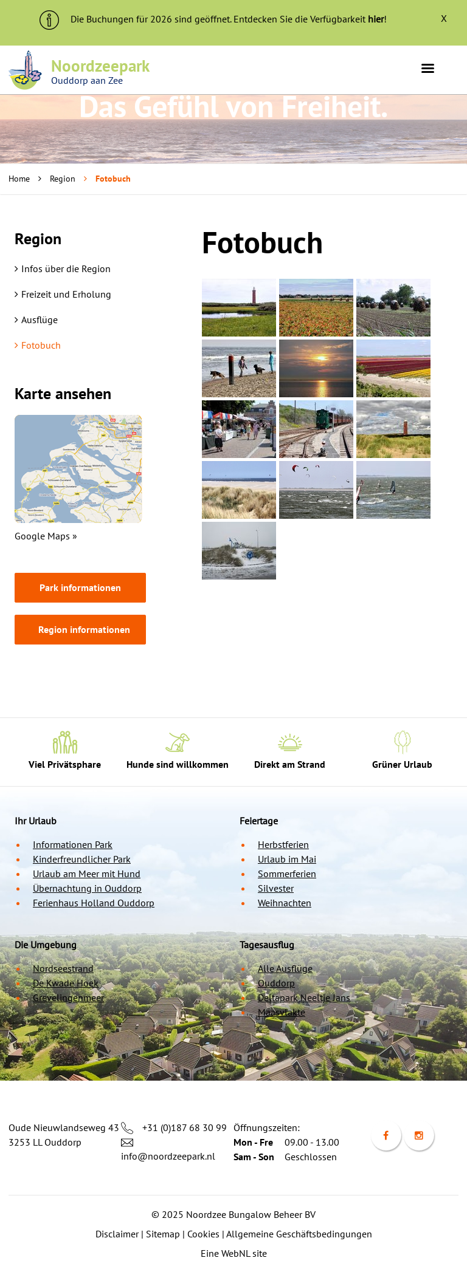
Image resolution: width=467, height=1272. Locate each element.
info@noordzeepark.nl (168, 1156)
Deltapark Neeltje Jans (304, 997)
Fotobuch (38, 345)
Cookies (203, 1234)
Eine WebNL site (234, 1253)
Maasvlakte (281, 1012)
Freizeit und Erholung (63, 294)
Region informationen (84, 629)
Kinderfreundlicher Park (82, 859)
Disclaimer (117, 1234)
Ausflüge (36, 319)
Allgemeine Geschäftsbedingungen (299, 1234)
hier (376, 19)
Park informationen (80, 587)
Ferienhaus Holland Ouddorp (93, 903)
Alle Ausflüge (285, 968)
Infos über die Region (63, 268)
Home (19, 178)
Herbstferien (283, 844)
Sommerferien (287, 873)
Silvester (276, 888)
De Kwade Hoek (66, 983)
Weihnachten (284, 903)
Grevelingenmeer (68, 997)
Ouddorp (276, 983)
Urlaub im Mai (287, 859)
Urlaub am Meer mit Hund (86, 873)
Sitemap (163, 1234)
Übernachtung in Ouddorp (87, 888)
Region (62, 178)
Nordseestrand (63, 968)
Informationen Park (72, 844)
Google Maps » (46, 536)
